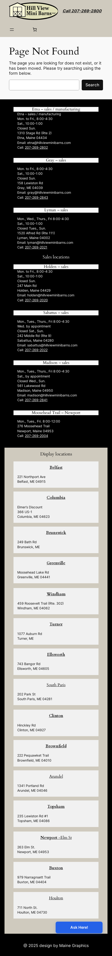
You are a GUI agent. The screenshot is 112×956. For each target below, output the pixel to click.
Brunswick (56, 532)
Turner (56, 624)
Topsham (56, 806)
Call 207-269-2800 (82, 11)
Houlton (56, 898)
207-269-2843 (36, 197)
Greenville (56, 563)
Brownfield (56, 746)
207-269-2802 (36, 147)
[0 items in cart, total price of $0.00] (35, 30)
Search (92, 85)
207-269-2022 (36, 350)
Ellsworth (56, 654)
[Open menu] (12, 29)
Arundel (56, 776)
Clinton (56, 715)
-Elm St (56, 837)
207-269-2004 (36, 436)
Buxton (56, 868)
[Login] (23, 30)
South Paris (56, 685)
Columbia (56, 497)
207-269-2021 (36, 247)
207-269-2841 (36, 400)
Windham (56, 594)
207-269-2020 (36, 300)
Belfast (56, 467)
